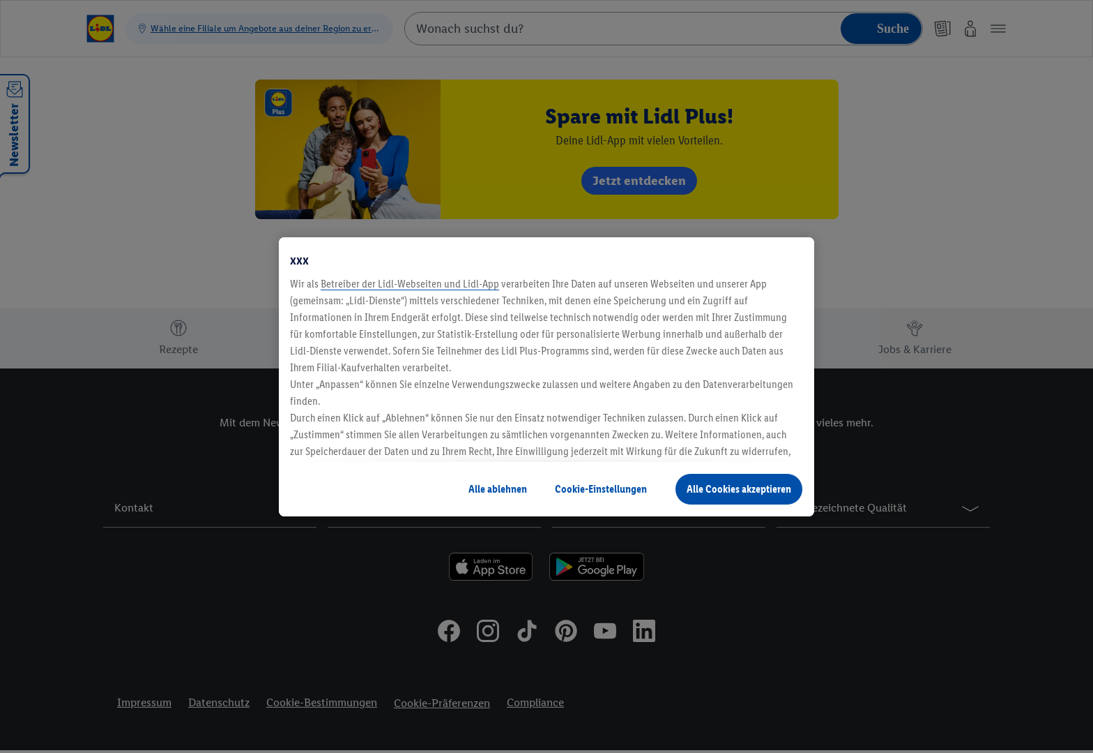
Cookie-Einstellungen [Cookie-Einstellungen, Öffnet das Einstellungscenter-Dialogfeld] (601, 488)
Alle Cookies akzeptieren (739, 488)
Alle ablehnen (497, 488)
